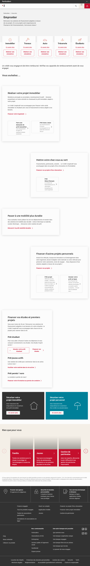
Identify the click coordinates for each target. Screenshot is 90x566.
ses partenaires (46, 268)
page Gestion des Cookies (36, 298)
